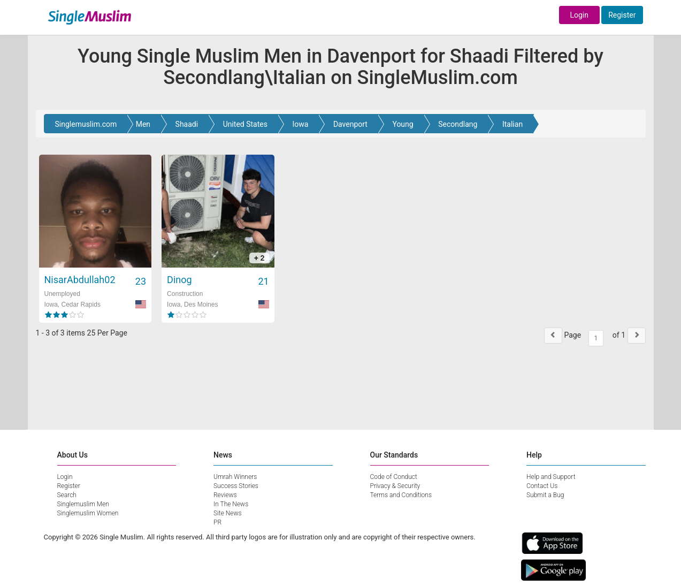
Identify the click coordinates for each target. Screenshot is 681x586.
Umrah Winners (235, 477)
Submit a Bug (545, 495)
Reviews (225, 495)
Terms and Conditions (401, 495)
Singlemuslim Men (83, 504)
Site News (227, 513)
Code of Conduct (393, 477)
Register (622, 15)
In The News (230, 504)
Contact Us (541, 486)
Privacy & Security (395, 486)
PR (217, 522)
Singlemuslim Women (88, 513)
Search (66, 495)
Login (579, 15)
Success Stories (235, 486)
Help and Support (551, 477)
